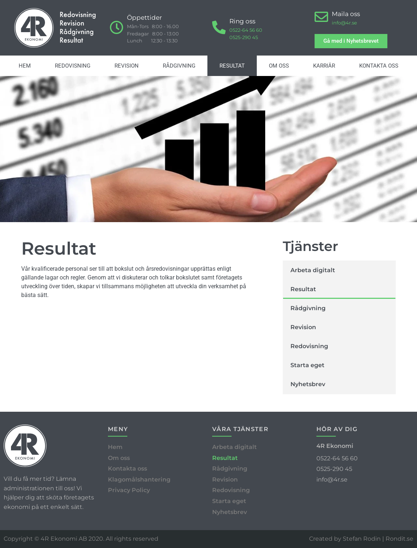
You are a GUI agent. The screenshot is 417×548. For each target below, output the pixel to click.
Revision (126, 65)
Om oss (279, 65)
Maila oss (346, 14)
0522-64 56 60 (245, 30)
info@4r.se (344, 23)
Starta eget (307, 365)
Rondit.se (399, 538)
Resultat (232, 65)
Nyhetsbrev (307, 384)
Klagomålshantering (139, 479)
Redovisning (72, 65)
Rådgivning (179, 65)
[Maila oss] (321, 17)
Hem (25, 65)
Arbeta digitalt (312, 270)
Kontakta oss (378, 65)
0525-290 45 (243, 37)
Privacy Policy (129, 490)
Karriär (324, 65)
